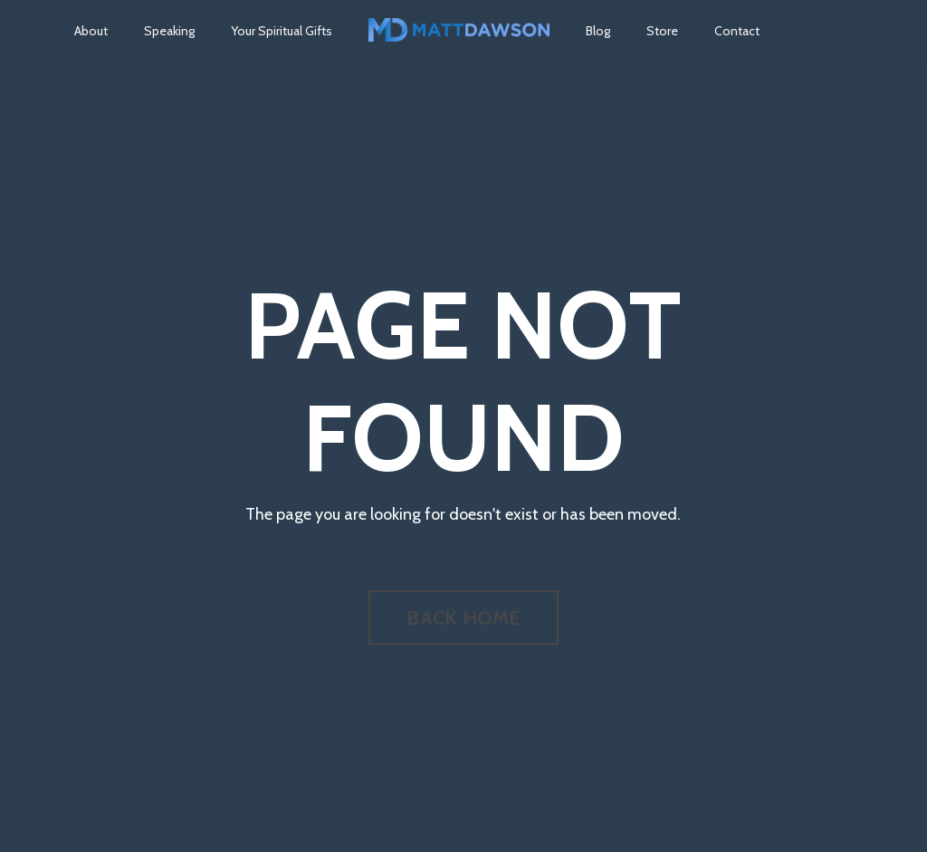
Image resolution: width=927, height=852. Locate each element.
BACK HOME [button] (463, 617)
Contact (737, 31)
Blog (598, 31)
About (91, 31)
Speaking (169, 31)
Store (662, 31)
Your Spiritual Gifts (281, 31)
